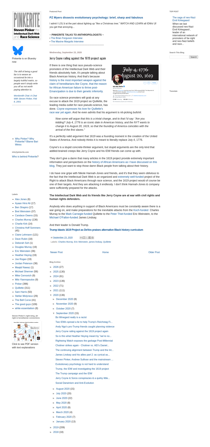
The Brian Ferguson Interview (66, 38)
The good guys (23, 304)
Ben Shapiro (21, 207)
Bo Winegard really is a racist (71, 317)
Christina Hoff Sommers (27, 228)
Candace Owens (24, 215)
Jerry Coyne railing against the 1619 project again (82, 331)
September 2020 (65, 313)
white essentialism (24, 308)
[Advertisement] (26, 121)
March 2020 (62, 412)
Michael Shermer (24, 271)
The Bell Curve (23, 300)
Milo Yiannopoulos (24, 279)
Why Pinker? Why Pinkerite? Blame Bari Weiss (26, 141)
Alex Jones (21, 199)
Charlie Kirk (21, 223)
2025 (56, 271)
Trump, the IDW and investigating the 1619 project (82, 369)
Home (105, 252)
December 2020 (65, 299)
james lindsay (95, 242)
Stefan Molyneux (24, 296)
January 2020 (63, 421)
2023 (56, 281)
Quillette (107, 242)
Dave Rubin (21, 239)
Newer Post (56, 252)
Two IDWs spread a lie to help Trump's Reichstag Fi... (84, 322)
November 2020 (65, 304)
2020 (56, 295)
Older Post (154, 252)
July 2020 (61, 393)
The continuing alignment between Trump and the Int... (85, 350)
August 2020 (63, 389)
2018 (56, 432)
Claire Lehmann (23, 234)
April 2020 (62, 407)
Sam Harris (21, 292)
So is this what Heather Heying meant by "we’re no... (83, 336)
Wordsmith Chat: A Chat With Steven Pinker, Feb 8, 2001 (25, 98)
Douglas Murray (23, 247)
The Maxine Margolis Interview (67, 41)
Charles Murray (65, 242)
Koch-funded (141, 210)
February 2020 (64, 417)
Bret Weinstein (23, 211)
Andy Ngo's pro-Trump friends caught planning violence (85, 326)
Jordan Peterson (24, 263)
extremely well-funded (131, 176)
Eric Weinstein (81, 242)
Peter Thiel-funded (122, 213)
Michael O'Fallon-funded (64, 217)
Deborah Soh (22, 243)
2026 (56, 267)
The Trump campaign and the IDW (74, 373)
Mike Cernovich (23, 275)
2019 (56, 427)
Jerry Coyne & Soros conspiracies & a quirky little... (83, 378)
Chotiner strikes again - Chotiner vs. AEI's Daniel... (82, 345)
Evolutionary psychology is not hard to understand (82, 364)
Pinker (18, 284)
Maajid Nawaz (22, 267)
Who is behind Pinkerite (24, 156)
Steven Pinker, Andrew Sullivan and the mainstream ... (84, 359)
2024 (56, 276)
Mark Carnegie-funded (79, 213)
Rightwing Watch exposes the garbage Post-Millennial (84, 340)
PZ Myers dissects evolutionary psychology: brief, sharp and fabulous (96, 17)
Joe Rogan (21, 259)
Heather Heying (23, 255)
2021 (56, 290)
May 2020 (61, 402)
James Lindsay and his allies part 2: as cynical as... (83, 354)
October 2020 (63, 308)
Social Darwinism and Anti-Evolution (75, 383)
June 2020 (62, 398)
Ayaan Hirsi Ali (22, 203)
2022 (56, 285)
